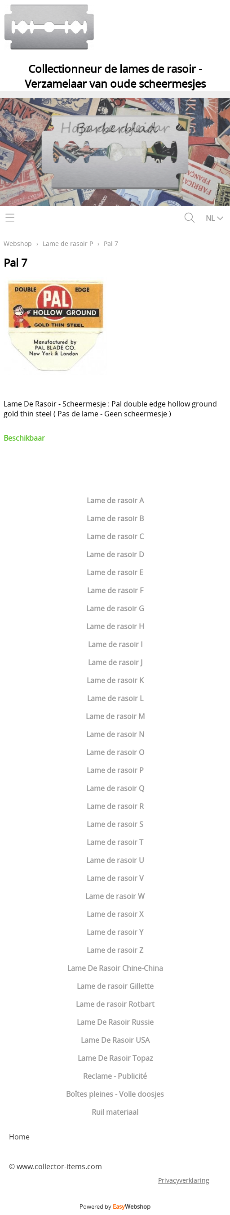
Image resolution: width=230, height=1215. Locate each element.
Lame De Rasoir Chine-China (115, 968)
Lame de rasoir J (115, 662)
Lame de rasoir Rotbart (115, 1004)
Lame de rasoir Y (115, 932)
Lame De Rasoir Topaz (115, 1058)
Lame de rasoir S (115, 824)
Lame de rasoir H (115, 626)
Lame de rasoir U (115, 860)
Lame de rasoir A (115, 500)
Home (19, 1137)
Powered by (115, 1206)
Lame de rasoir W (115, 896)
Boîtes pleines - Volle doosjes (115, 1094)
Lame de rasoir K (115, 680)
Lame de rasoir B (115, 518)
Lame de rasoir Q (115, 788)
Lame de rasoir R (115, 806)
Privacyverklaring (183, 1180)
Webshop (18, 243)
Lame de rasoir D (115, 554)
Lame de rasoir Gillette (115, 986)
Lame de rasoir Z (115, 950)
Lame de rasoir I (115, 644)
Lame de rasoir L (115, 698)
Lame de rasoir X (115, 914)
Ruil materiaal (115, 1112)
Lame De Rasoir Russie (115, 1022)
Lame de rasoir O (115, 752)
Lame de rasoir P (115, 770)
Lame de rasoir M (115, 716)
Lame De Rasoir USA (115, 1040)
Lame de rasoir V (115, 878)
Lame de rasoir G (115, 608)
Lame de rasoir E (115, 572)
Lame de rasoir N (115, 734)
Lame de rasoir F (115, 590)
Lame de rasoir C (115, 536)
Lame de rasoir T (115, 842)
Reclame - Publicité (115, 1076)
